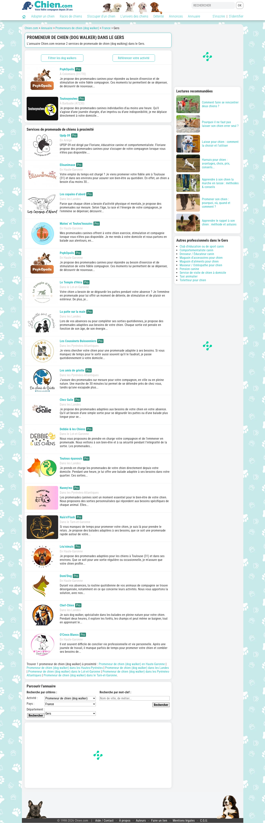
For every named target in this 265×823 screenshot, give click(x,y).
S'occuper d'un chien (101, 16)
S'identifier (236, 16)
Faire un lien (159, 820)
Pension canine (189, 269)
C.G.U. (204, 820)
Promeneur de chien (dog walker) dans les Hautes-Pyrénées (65, 668)
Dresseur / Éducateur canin (197, 254)
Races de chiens (71, 16)
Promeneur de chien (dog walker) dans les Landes (137, 668)
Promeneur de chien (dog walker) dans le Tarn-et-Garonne (80, 675)
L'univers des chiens (134, 16)
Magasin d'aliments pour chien (199, 261)
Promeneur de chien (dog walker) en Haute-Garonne (132, 664)
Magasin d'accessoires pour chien (201, 258)
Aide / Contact (104, 820)
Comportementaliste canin (196, 250)
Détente (158, 16)
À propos (124, 820)
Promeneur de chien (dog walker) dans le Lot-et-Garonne (64, 671)
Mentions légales (184, 820)
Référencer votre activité (133, 58)
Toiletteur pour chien (193, 280)
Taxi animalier (189, 276)
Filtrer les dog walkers (62, 58)
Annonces (176, 16)
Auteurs (141, 820)
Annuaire (194, 16)
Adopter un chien (43, 16)
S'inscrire (219, 16)
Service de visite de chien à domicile (203, 273)
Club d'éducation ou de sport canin (202, 246)
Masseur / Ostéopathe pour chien (201, 265)
